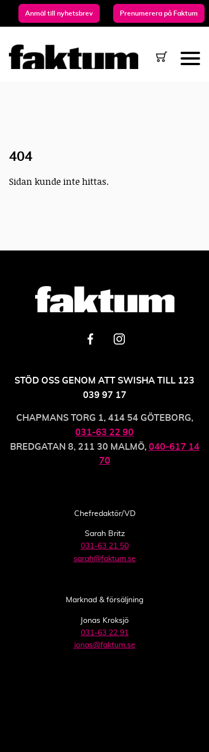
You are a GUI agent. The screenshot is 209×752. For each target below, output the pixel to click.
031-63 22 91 (105, 633)
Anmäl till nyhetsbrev (59, 13)
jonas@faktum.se (104, 645)
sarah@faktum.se (105, 559)
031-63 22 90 (104, 432)
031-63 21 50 (105, 546)
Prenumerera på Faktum (159, 13)
